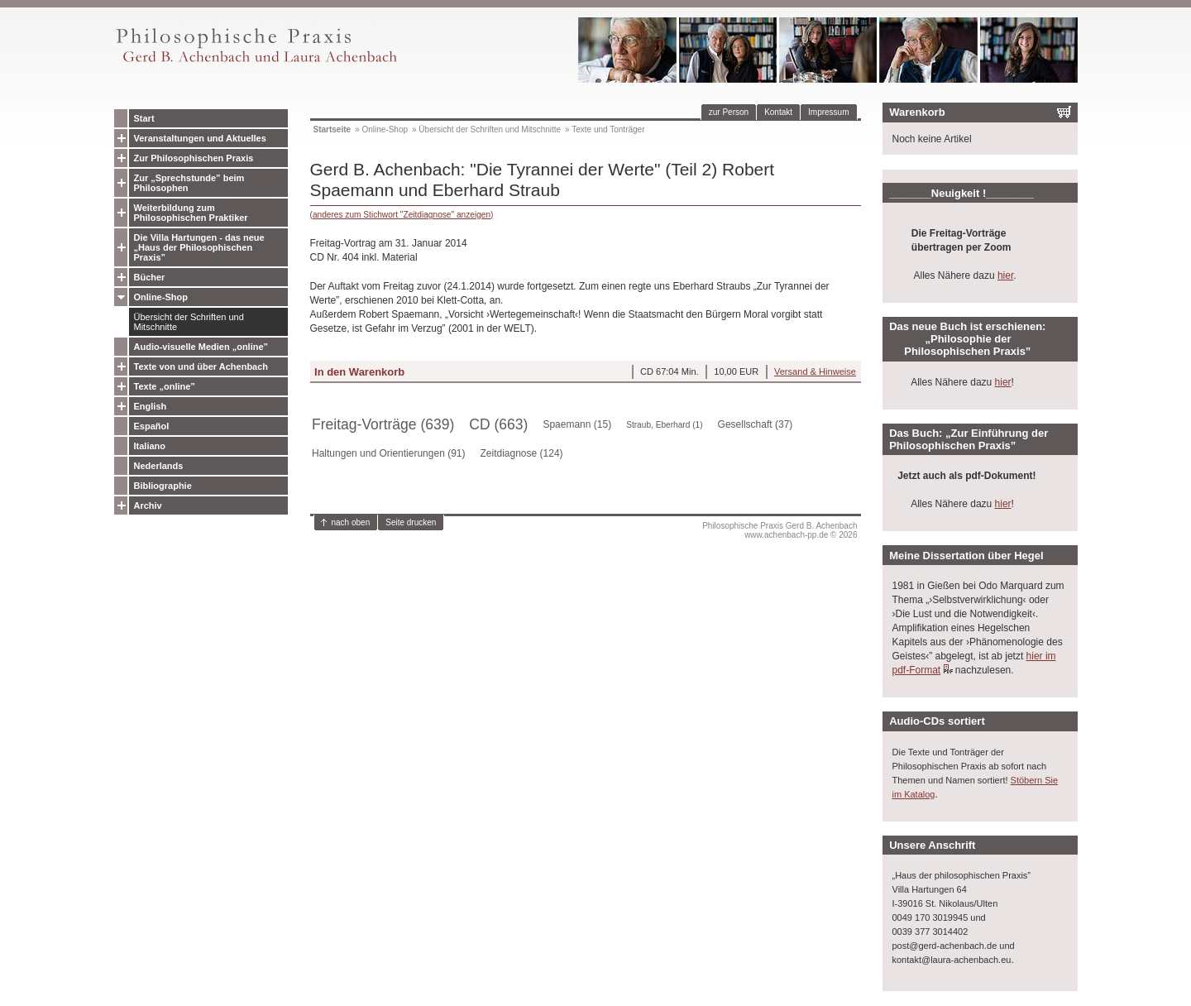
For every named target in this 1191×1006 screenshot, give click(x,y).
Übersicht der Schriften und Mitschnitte (189, 322)
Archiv (148, 505)
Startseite (332, 129)
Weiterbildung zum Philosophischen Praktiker (191, 213)
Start (144, 118)
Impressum (828, 112)
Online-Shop (161, 297)
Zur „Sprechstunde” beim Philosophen (189, 183)
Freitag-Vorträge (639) (383, 424)
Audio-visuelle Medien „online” (201, 347)
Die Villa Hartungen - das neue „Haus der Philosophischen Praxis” (199, 247)
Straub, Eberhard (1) (664, 424)
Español (152, 426)
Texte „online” (164, 386)
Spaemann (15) (577, 424)
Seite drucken (410, 522)
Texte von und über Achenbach (201, 366)
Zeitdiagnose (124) (522, 453)
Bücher (149, 277)
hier (1005, 275)
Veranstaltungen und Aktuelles (200, 138)
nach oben (351, 522)
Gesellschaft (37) (755, 424)
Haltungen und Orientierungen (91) (388, 453)
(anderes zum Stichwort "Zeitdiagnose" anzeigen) (402, 214)
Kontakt (778, 112)
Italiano (150, 446)
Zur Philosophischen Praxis (194, 158)
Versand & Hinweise (815, 371)
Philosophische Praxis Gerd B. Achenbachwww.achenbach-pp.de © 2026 (779, 530)
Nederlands (159, 466)
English (150, 406)
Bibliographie (163, 486)
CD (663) (498, 424)
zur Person (729, 112)
